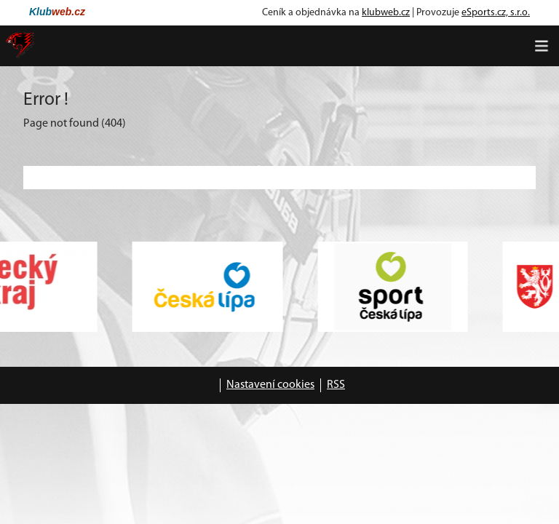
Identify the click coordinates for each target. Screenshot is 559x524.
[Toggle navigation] (541, 45)
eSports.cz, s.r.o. (495, 12)
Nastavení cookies (270, 385)
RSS (336, 385)
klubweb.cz (386, 12)
